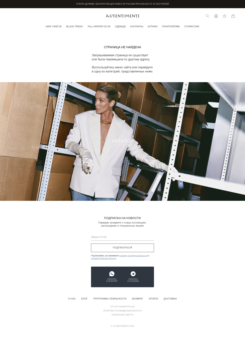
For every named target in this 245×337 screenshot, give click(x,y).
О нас (72, 299)
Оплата (153, 299)
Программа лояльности (109, 299)
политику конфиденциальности (133, 256)
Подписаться (122, 248)
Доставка (170, 299)
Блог (84, 299)
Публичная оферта (123, 315)
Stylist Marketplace (122, 307)
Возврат (137, 299)
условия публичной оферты (103, 258)
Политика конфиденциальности (122, 311)
